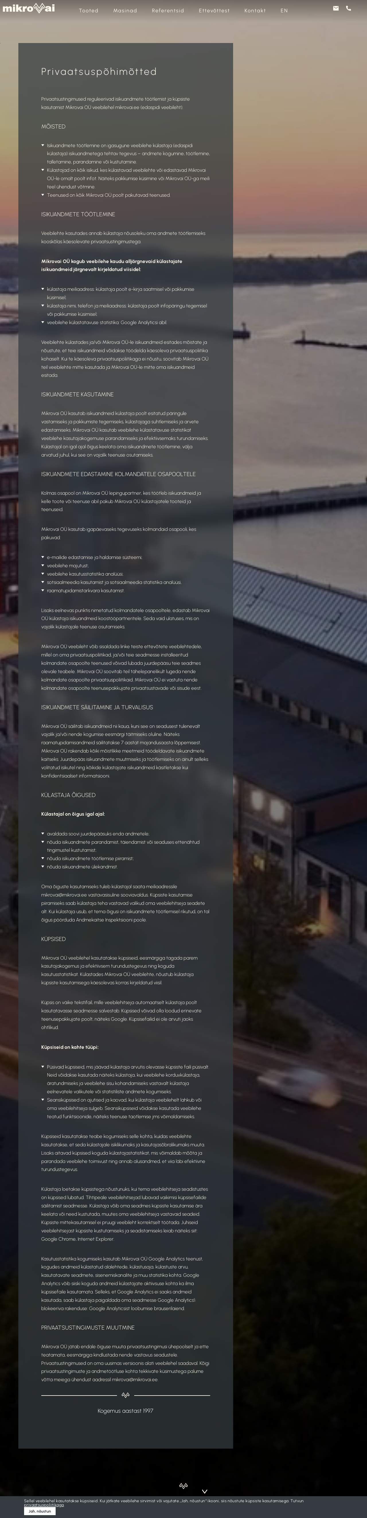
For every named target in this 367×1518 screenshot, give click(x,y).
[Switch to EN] (285, 11)
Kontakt (255, 10)
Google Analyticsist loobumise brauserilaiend (136, 1308)
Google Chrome (58, 1239)
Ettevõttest (214, 10)
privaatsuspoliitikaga (44, 1505)
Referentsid (168, 10)
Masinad (125, 10)
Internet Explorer (96, 1239)
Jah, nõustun (40, 1511)
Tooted (89, 10)
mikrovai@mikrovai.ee (135, 1379)
